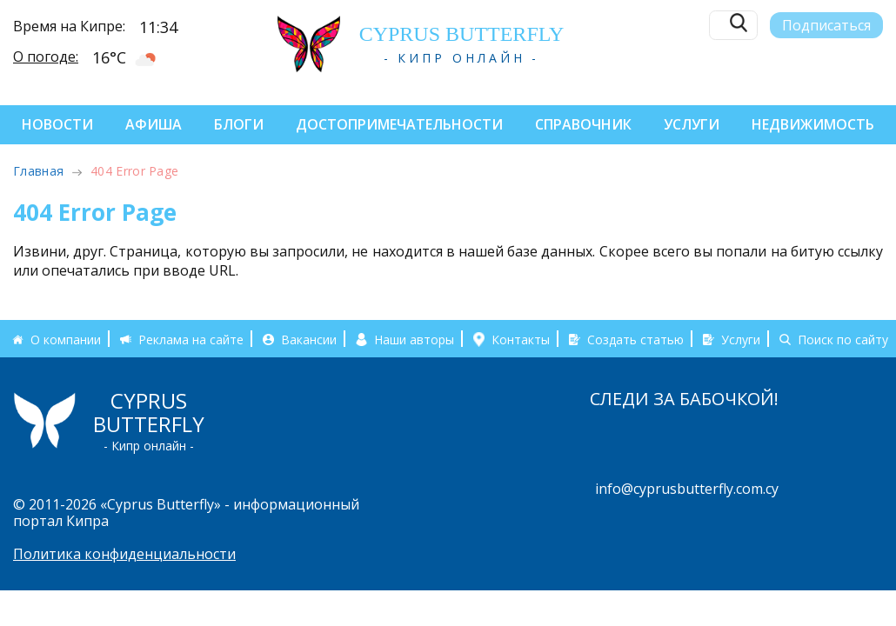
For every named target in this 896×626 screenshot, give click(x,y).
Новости (57, 124)
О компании (65, 338)
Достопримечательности (399, 124)
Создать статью (635, 338)
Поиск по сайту (843, 338)
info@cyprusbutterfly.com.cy (687, 488)
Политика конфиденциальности (124, 554)
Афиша (153, 124)
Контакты (520, 338)
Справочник (583, 124)
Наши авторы (414, 338)
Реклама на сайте (191, 338)
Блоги (239, 124)
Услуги (691, 124)
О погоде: (45, 55)
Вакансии (309, 338)
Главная (38, 171)
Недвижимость (813, 124)
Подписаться (826, 23)
